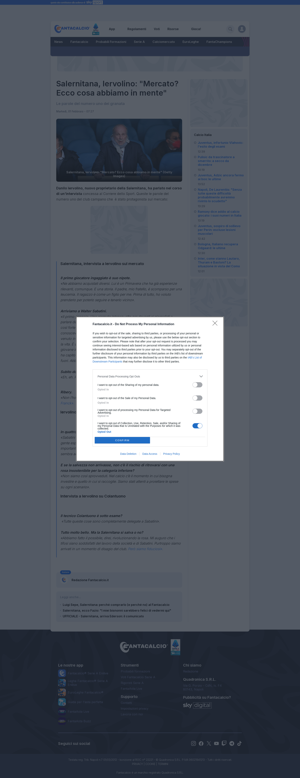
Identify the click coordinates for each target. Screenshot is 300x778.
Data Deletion (128, 453)
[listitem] (150, 376)
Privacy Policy (171, 453)
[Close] (216, 324)
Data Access (149, 453)
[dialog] (150, 389)
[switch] (197, 384)
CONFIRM (122, 440)
